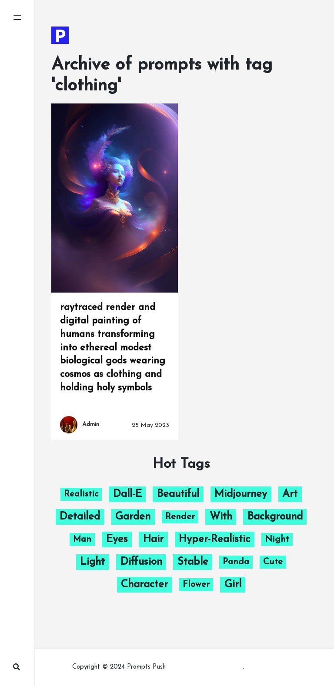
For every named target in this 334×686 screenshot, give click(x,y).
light (92, 562)
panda (236, 562)
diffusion (141, 562)
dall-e (127, 494)
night (277, 539)
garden (132, 517)
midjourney (240, 494)
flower (196, 584)
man (82, 539)
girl (232, 584)
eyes (117, 539)
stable (192, 562)
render (180, 517)
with (221, 517)
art (289, 494)
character (144, 584)
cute (273, 562)
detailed (80, 517)
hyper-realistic (214, 539)
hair (153, 539)
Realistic (81, 494)
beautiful (178, 494)
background (275, 517)
